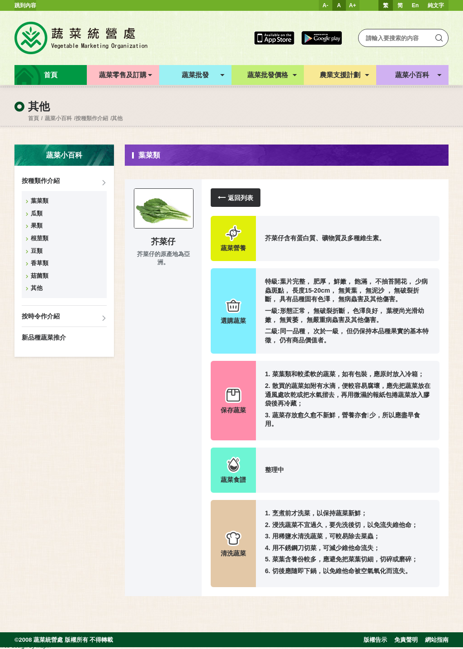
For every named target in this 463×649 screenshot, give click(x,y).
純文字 (436, 5)
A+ (352, 5)
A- (325, 5)
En (415, 5)
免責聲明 (406, 640)
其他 (117, 118)
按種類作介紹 (92, 118)
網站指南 (437, 640)
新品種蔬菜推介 (44, 337)
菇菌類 (39, 275)
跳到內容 (25, 5)
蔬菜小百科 (58, 118)
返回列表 (235, 197)
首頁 (33, 118)
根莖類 (39, 238)
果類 (37, 225)
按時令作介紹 (41, 316)
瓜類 (37, 213)
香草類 (39, 263)
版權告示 (375, 640)
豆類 (37, 250)
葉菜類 (39, 200)
